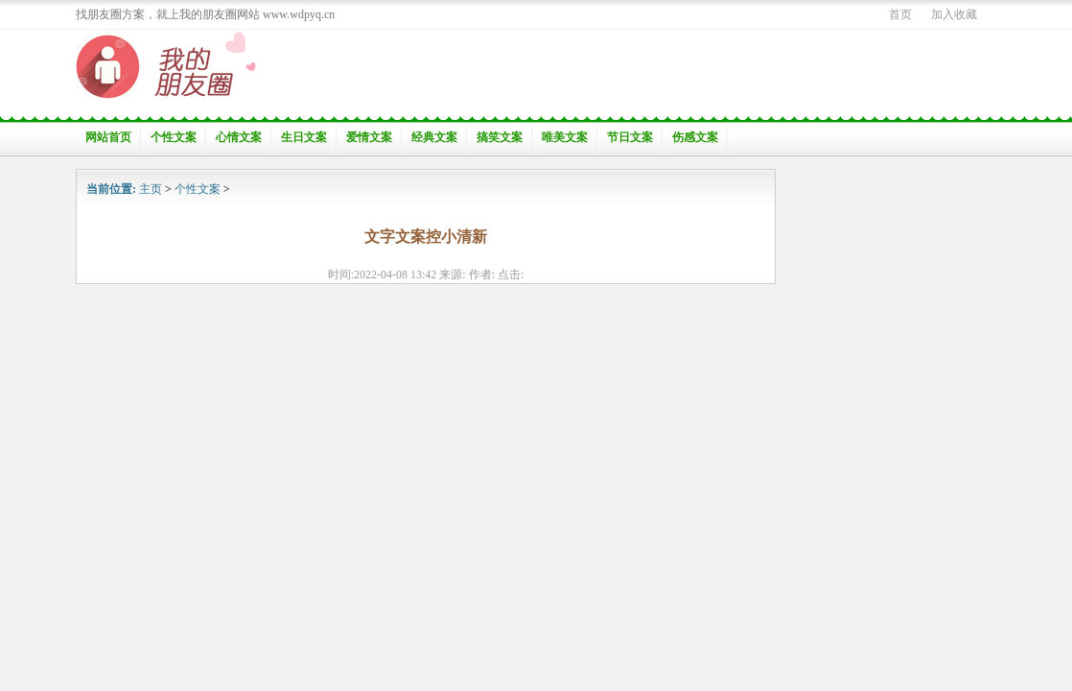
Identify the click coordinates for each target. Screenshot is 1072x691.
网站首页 (108, 137)
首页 (900, 14)
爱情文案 (369, 137)
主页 (150, 189)
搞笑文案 (500, 137)
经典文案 (434, 137)
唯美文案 (565, 137)
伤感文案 (695, 137)
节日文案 (630, 137)
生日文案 (304, 137)
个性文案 (174, 137)
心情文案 (239, 137)
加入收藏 (954, 14)
